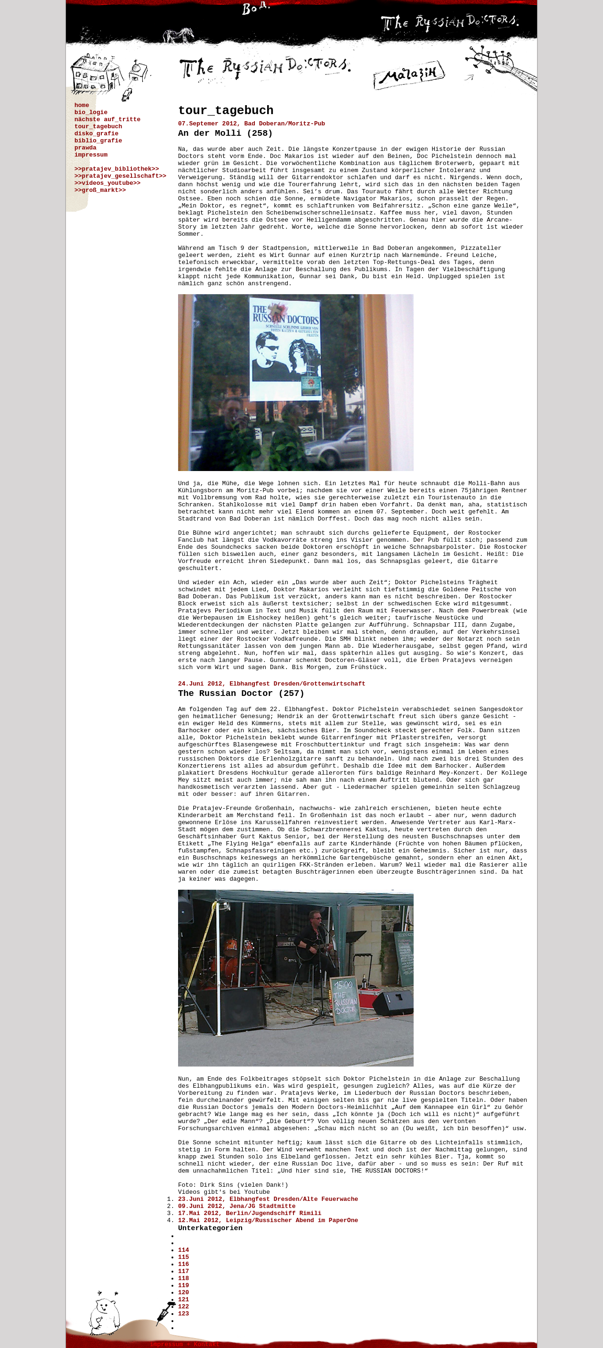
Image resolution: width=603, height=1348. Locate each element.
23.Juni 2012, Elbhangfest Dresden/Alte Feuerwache (268, 1199)
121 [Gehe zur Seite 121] (183, 1299)
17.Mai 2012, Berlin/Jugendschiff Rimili (249, 1213)
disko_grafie (96, 133)
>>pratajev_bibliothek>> (116, 169)
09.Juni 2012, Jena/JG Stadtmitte (237, 1206)
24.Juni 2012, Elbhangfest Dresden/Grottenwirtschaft (272, 683)
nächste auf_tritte (107, 119)
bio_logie (90, 112)
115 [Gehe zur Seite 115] (183, 1257)
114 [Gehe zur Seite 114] (183, 1250)
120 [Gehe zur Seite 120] (183, 1292)
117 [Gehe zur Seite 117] (183, 1271)
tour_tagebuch (98, 126)
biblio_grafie (98, 140)
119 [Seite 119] (183, 1285)
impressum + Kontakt (185, 1344)
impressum (90, 154)
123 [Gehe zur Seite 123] (183, 1313)
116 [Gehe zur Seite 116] (183, 1264)
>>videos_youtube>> (107, 183)
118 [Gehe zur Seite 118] (183, 1278)
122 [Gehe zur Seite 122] (183, 1306)
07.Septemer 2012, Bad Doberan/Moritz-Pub (251, 123)
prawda (85, 147)
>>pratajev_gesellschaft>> (120, 176)
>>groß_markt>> (100, 190)
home (81, 105)
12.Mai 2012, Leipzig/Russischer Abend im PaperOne (268, 1220)
